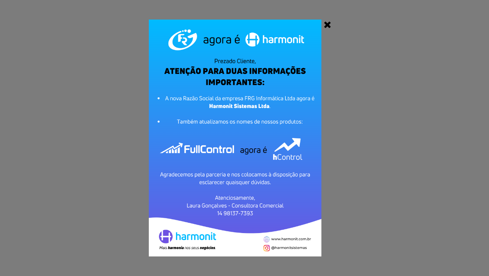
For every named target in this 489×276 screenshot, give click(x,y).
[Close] (327, 25)
